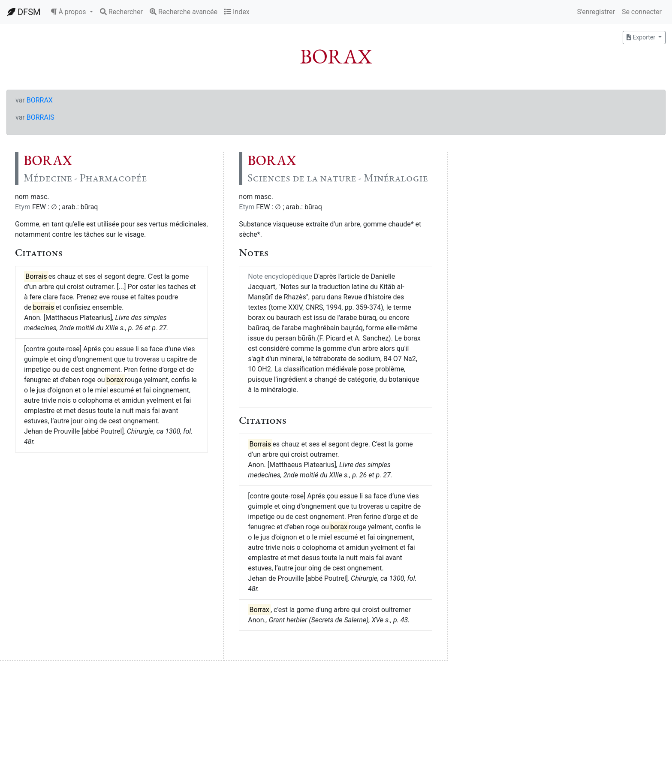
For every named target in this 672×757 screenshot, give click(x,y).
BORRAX (40, 100)
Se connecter (642, 12)
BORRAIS (40, 117)
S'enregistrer (596, 12)
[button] (71, 12)
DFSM (23, 12)
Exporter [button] (642, 37)
